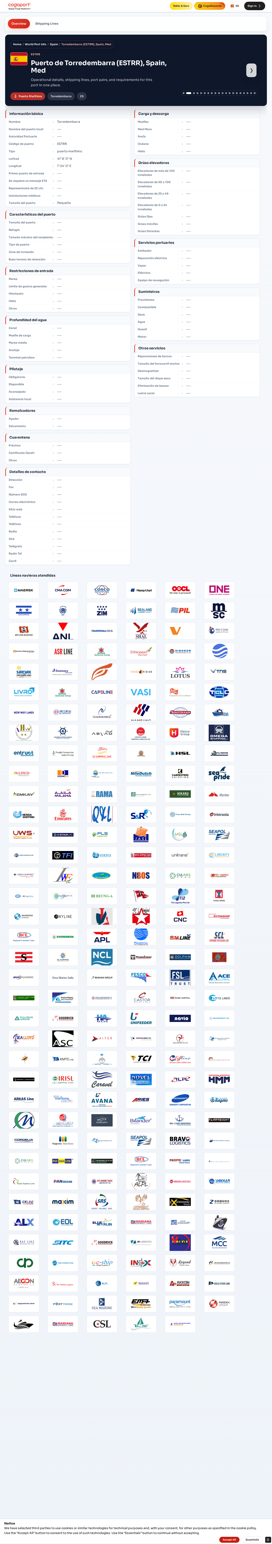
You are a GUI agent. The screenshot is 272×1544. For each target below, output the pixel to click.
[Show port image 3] (194, 93)
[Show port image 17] (244, 93)
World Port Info (35, 44)
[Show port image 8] (212, 93)
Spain (54, 44)
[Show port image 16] (240, 93)
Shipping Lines (46, 23)
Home (17, 44)
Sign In (255, 6)
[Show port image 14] (233, 93)
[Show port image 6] (205, 93)
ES (235, 5)
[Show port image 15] (237, 93)
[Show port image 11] (223, 93)
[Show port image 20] (255, 93)
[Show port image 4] (197, 93)
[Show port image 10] (219, 93)
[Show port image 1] (184, 93)
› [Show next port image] (251, 70)
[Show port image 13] (230, 93)
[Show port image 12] (226, 93)
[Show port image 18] (247, 93)
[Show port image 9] (215, 93)
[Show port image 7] (208, 93)
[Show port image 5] (201, 93)
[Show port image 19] (251, 93)
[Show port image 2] (188, 93)
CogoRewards (210, 6)
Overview (18, 23)
